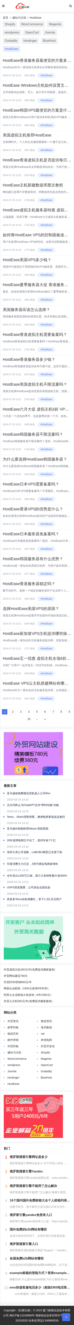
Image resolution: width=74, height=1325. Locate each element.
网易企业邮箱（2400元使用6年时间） (27, 988)
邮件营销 (13, 1039)
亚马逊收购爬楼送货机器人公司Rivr (29, 793)
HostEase (36, 17)
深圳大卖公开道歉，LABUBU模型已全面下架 (34, 852)
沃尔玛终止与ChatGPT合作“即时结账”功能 (33, 805)
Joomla (50, 32)
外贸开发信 (48, 1046)
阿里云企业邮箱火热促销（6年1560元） (28, 994)
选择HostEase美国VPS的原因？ (31, 608)
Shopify (10, 24)
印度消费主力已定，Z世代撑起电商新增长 (32, 863)
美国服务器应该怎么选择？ (26, 309)
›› (45, 719)
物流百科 (13, 1033)
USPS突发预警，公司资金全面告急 (28, 887)
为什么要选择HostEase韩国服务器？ (35, 459)
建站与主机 (19, 17)
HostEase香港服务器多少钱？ (29, 359)
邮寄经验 (13, 1027)
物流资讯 (46, 1021)
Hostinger (30, 40)
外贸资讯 (13, 1021)
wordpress (12, 32)
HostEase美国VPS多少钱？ (27, 260)
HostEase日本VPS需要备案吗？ (31, 484)
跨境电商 (46, 1039)
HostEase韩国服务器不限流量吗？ (33, 434)
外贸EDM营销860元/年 (18, 982)
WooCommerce (32, 24)
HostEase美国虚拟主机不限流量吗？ (35, 384)
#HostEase (46, 75)
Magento (55, 24)
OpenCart (32, 32)
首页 (5, 17)
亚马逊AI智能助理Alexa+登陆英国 (27, 828)
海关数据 (46, 1027)
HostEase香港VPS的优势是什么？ (33, 509)
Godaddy (11, 40)
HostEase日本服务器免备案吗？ (31, 534)
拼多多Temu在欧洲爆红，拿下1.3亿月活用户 (34, 899)
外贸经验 (13, 1046)
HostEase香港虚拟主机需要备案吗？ (35, 334)
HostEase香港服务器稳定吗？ (29, 584)
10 (29, 719)
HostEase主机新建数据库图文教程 (33, 185)
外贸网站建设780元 (16, 975)
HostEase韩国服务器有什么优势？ (33, 559)
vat (43, 1033)
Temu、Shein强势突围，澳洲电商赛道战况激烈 (36, 816)
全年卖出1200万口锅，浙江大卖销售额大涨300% (37, 875)
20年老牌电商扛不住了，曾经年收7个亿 (31, 840)
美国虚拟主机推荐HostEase (27, 135)
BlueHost (49, 40)
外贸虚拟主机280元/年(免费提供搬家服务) (29, 969)
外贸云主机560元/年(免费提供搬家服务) (28, 1001)
